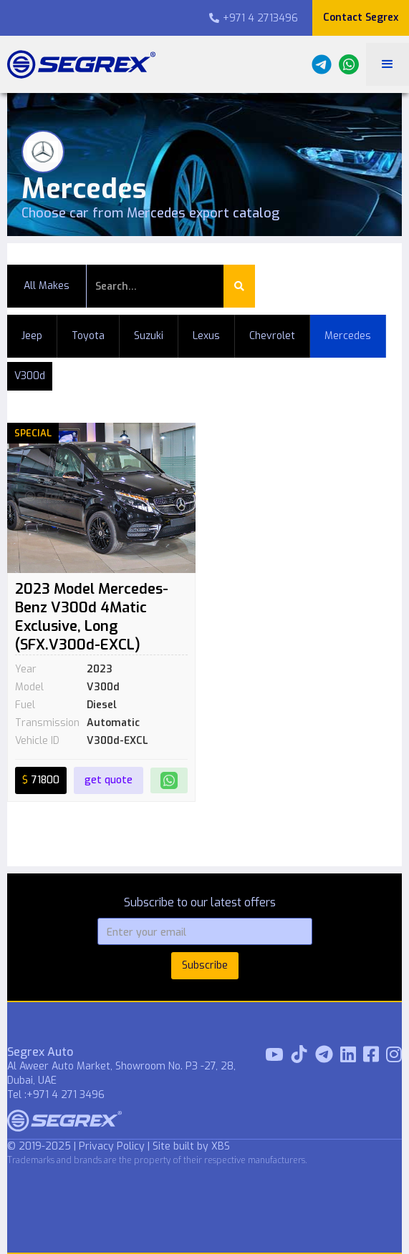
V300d (29, 376)
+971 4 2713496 (253, 18)
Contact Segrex (360, 17)
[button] (387, 64)
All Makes (46, 286)
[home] (77, 64)
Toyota (88, 336)
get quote (109, 780)
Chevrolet (272, 336)
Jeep (31, 336)
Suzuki (148, 336)
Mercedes (347, 336)
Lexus (206, 336)
